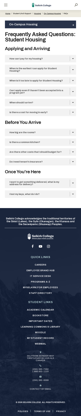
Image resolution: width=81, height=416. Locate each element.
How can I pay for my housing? (26, 58)
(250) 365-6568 (40, 380)
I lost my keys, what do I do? (24, 194)
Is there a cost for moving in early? (28, 112)
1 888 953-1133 (40, 371)
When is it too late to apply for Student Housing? (36, 80)
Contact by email (40, 389)
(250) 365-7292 (40, 369)
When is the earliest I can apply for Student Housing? (33, 69)
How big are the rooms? (22, 132)
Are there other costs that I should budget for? (35, 152)
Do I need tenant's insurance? (26, 162)
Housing (37, 14)
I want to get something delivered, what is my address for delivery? (34, 183)
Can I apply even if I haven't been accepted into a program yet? (36, 91)
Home (7, 14)
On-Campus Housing (52, 14)
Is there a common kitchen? (24, 142)
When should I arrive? (21, 102)
